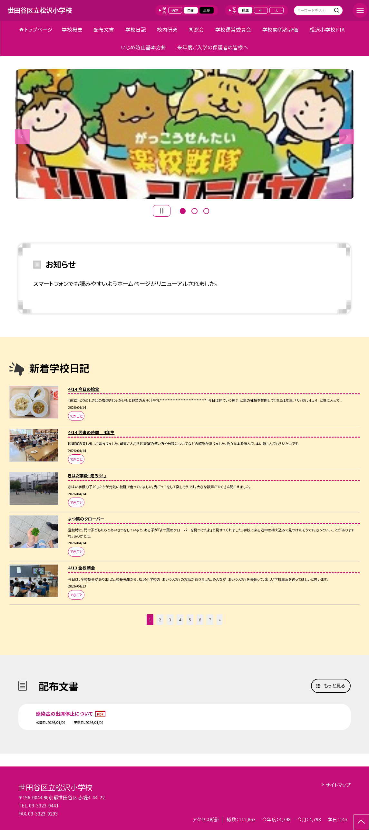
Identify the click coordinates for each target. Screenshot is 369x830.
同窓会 (196, 29)
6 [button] (200, 620)
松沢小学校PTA (327, 29)
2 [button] (194, 210)
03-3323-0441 (44, 805)
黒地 (206, 10)
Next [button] (346, 136)
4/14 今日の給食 (83, 389)
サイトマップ (338, 784)
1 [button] (183, 210)
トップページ (38, 29)
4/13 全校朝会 (81, 568)
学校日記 (135, 29)
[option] (184, 134)
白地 (190, 10)
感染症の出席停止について (65, 713)
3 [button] (206, 210)
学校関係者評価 (280, 29)
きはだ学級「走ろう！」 (87, 475)
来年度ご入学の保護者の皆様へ (212, 47)
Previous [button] (22, 136)
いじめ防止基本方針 (143, 47)
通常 (175, 10)
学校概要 (72, 29)
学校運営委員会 (233, 29)
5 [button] (190, 620)
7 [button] (210, 620)
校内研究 (167, 29)
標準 (245, 10)
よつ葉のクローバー (86, 519)
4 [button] (180, 620)
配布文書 (103, 29)
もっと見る (334, 685)
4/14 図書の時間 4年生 (91, 432)
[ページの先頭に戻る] (361, 822)
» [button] (220, 620)
